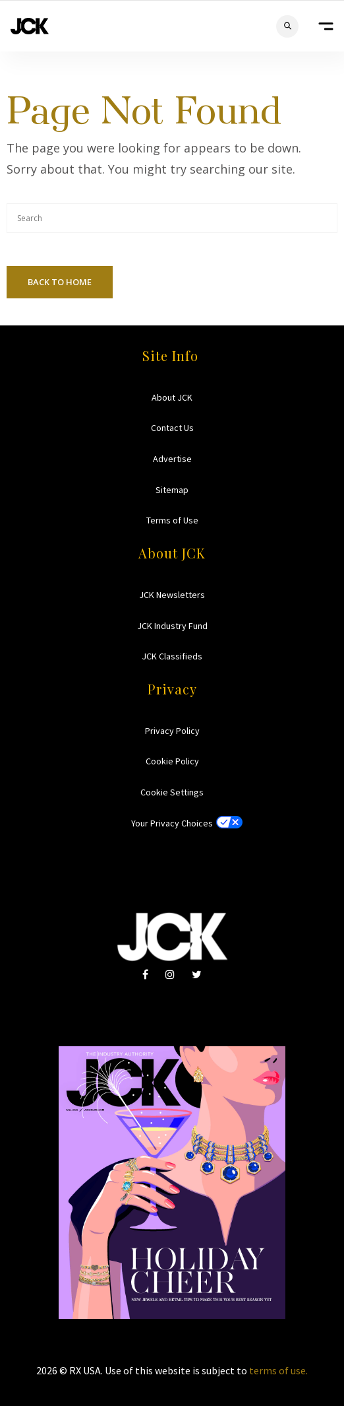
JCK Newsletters (172, 595)
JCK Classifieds (172, 656)
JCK (30, 26)
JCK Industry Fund (172, 626)
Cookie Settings (172, 792)
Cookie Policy (172, 761)
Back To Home (60, 282)
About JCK (172, 397)
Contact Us (172, 428)
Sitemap (172, 490)
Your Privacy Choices (172, 823)
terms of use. (278, 1370)
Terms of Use (172, 520)
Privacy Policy (172, 731)
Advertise (172, 459)
